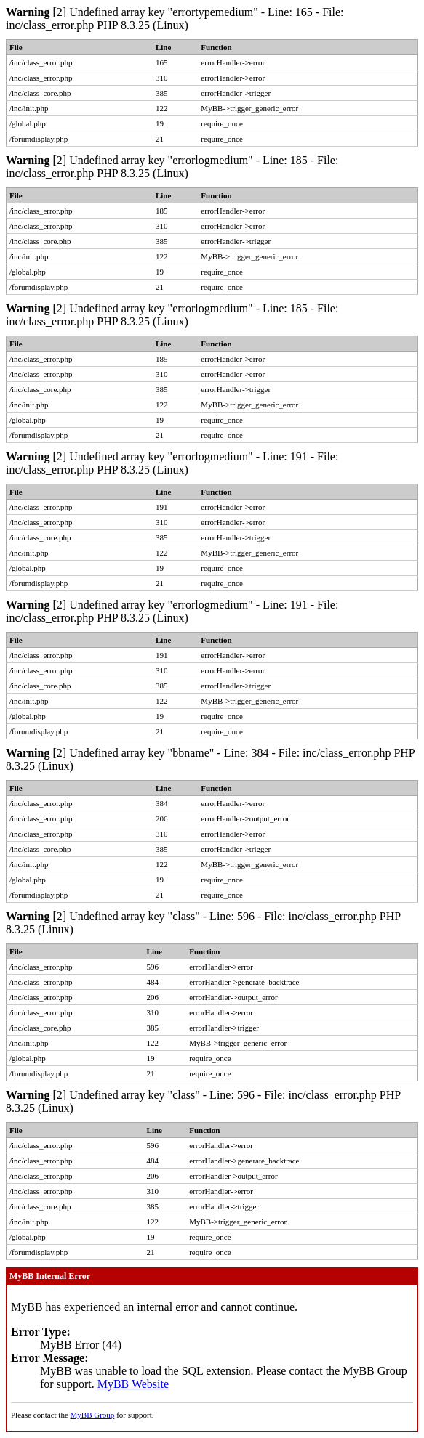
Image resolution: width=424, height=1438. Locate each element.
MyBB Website (133, 1384)
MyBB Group (93, 1414)
